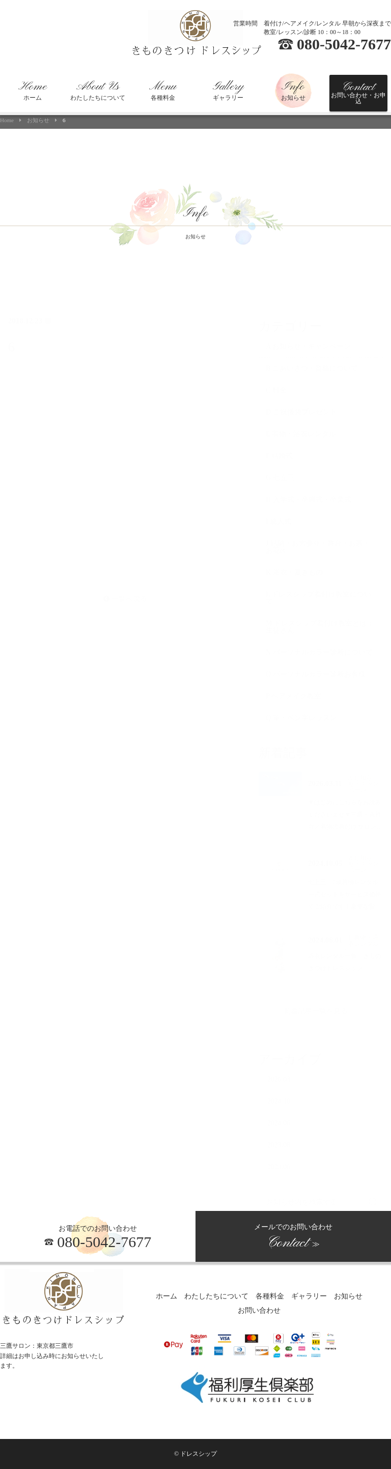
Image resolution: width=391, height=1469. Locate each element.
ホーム (32, 90)
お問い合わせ (259, 1311)
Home (7, 120)
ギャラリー (228, 90)
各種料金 (162, 90)
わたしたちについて (97, 90)
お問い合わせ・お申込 (358, 92)
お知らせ (293, 90)
